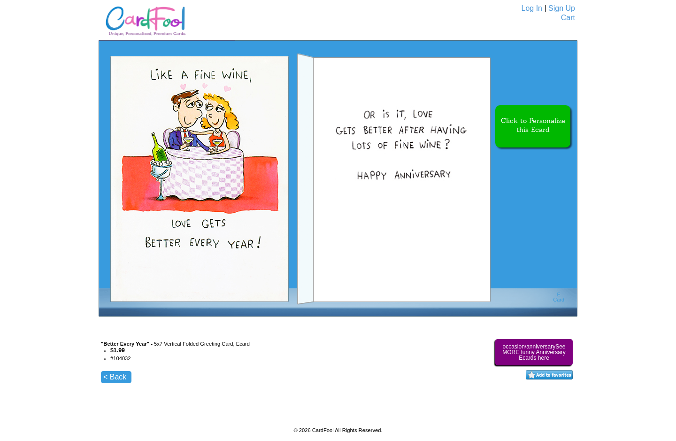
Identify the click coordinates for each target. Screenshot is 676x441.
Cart (568, 18)
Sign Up (561, 8)
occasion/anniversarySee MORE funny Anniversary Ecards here (534, 352)
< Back (114, 377)
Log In (532, 8)
